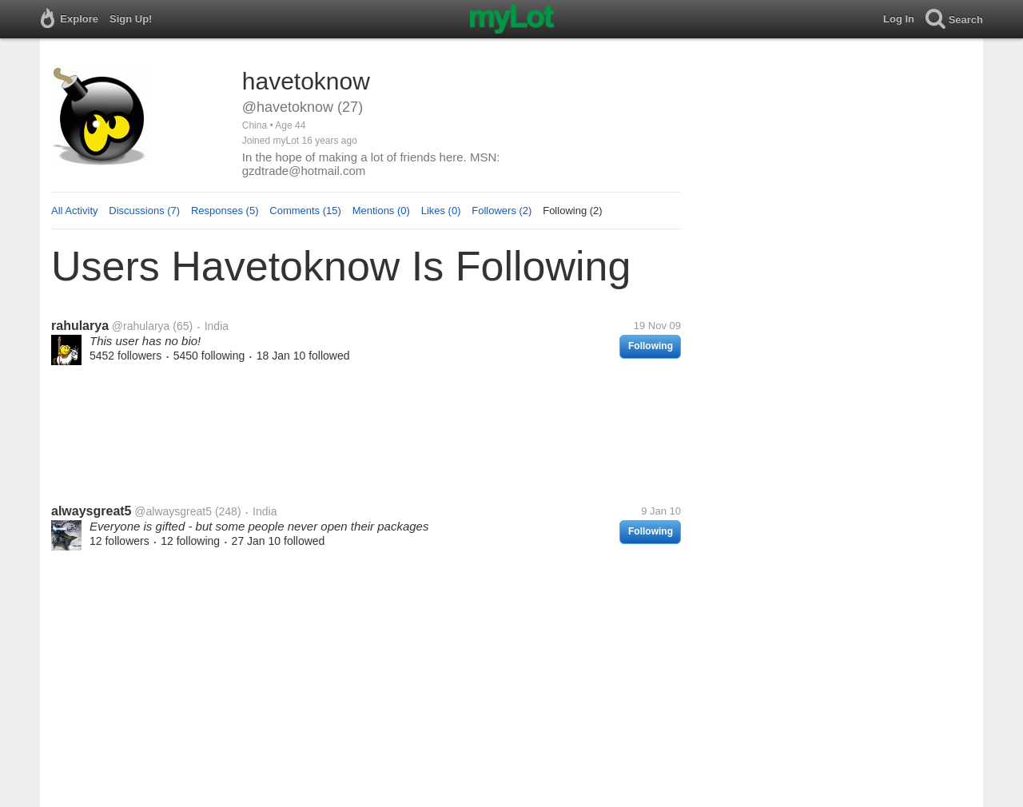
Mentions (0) (381, 211)
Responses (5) (225, 211)
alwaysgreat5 (91, 511)
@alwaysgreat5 (173, 511)
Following (650, 346)
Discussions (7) (144, 211)
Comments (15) (305, 211)
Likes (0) (441, 211)
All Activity (74, 211)
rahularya (80, 325)
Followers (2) (501, 211)
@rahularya (141, 326)
